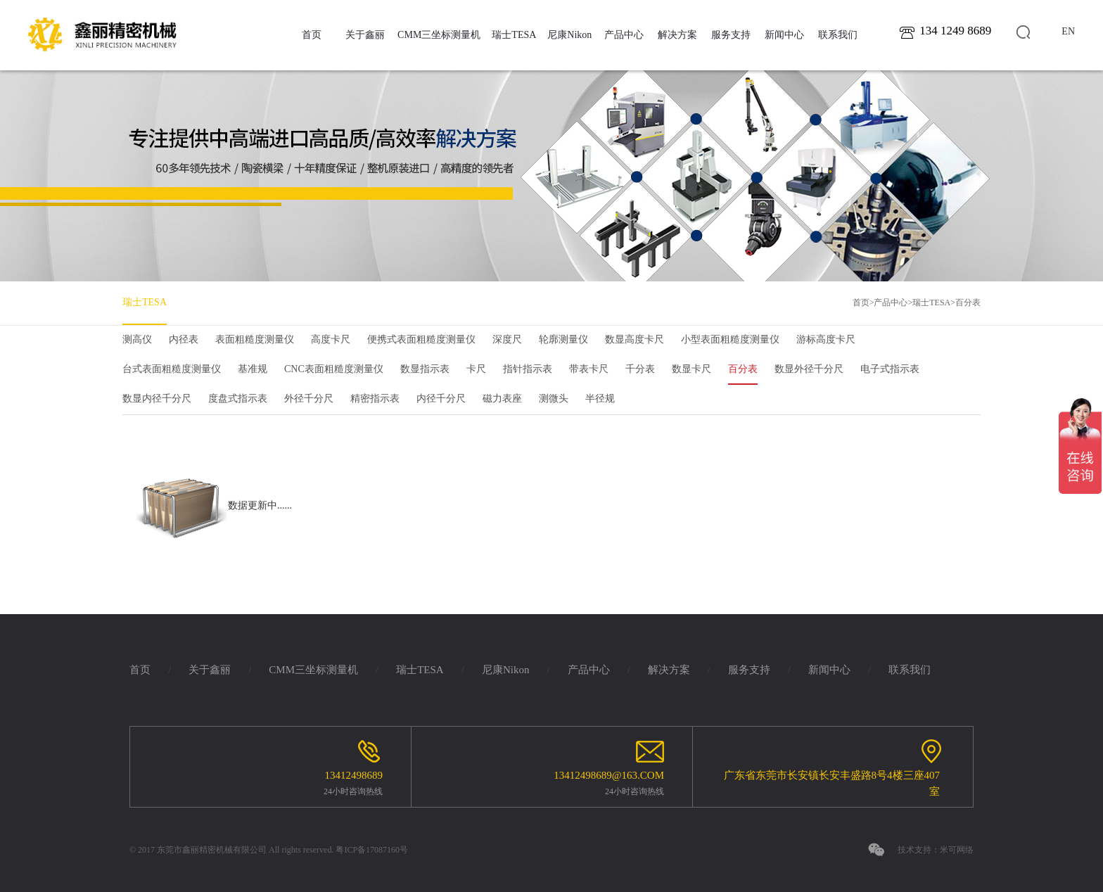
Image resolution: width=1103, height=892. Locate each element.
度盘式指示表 (237, 398)
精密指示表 (375, 398)
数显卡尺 (691, 369)
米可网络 (957, 850)
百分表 (968, 302)
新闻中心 (784, 35)
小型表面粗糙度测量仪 (730, 339)
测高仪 (137, 339)
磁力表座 (502, 398)
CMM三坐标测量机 (438, 35)
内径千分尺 (441, 398)
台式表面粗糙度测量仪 (171, 369)
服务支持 (731, 35)
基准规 (252, 369)
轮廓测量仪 (563, 339)
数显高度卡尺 (634, 339)
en (1068, 31)
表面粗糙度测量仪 (254, 339)
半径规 (600, 398)
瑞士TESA (514, 35)
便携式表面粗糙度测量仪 (421, 339)
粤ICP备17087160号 (372, 850)
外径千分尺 (308, 398)
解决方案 (677, 35)
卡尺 (476, 369)
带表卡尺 (588, 369)
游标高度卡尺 (825, 339)
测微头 (553, 398)
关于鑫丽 (365, 35)
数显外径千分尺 (808, 369)
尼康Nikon (569, 35)
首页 (311, 35)
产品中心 (624, 35)
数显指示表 (425, 369)
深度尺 (507, 339)
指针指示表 (527, 369)
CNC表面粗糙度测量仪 (333, 369)
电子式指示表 (889, 369)
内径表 (183, 339)
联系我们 (837, 35)
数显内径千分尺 (156, 398)
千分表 (640, 369)
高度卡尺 (330, 339)
